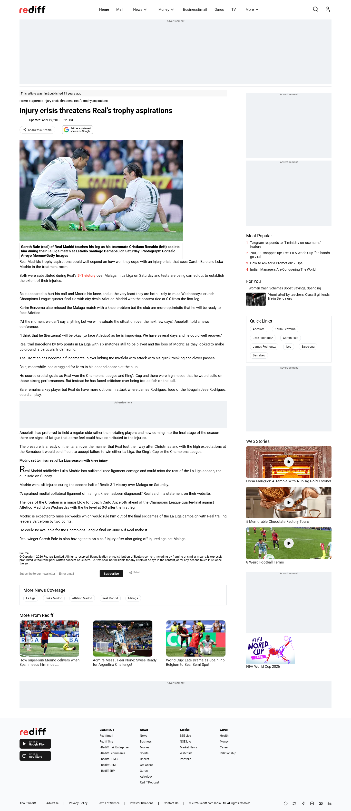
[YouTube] (321, 803)
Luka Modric (54, 598)
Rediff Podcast (149, 782)
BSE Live (185, 735)
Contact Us (171, 803)
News (139, 9)
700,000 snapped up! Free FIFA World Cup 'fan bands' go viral (290, 255)
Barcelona (308, 346)
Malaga (133, 598)
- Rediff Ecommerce (112, 753)
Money (166, 9)
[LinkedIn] (330, 803)
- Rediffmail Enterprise (114, 747)
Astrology (146, 776)
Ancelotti (258, 329)
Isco (288, 346)
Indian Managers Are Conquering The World (283, 269)
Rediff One (106, 741)
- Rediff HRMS (108, 759)
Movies (144, 747)
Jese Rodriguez (263, 338)
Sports (36, 101)
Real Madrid (110, 598)
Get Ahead (147, 765)
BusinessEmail (195, 9)
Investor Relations (141, 803)
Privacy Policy (78, 803)
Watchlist (186, 753)
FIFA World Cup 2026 (263, 666)
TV (233, 9)
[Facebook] (303, 803)
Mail (119, 9)
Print (134, 572)
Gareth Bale (290, 338)
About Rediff (28, 803)
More (252, 9)
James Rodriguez (264, 346)
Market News (188, 747)
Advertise (52, 803)
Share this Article (37, 130)
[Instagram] (312, 803)
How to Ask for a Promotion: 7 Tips (276, 263)
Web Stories (258, 441)
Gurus (219, 9)
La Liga (31, 598)
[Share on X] (294, 803)
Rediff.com (206, 803)
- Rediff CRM (108, 765)
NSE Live (185, 741)
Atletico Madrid (82, 598)
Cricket (144, 759)
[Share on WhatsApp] (286, 803)
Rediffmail (106, 735)
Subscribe (111, 573)
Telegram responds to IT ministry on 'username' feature (285, 244)
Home (104, 9)
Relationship (228, 753)
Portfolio (185, 759)
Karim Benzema (285, 329)
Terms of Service (108, 803)
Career (224, 747)
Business (146, 741)
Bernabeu (259, 355)
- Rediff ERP (107, 771)
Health (224, 735)
